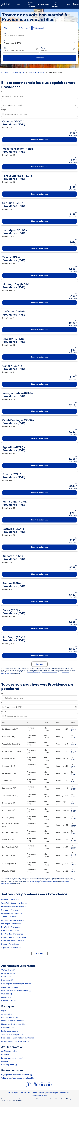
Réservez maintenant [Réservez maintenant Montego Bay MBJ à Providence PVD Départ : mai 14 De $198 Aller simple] (40, 303)
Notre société (7, 980)
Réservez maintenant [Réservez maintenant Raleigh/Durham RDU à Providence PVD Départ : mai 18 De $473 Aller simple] (40, 411)
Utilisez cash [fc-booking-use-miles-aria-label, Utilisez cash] (38, 28)
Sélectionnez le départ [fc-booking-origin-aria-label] (14, 36)
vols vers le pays (13, 1093)
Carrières (6, 994)
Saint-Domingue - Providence (14, 941)
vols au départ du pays (39, 1095)
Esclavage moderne (9, 1031)
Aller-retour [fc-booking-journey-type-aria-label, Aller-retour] (9, 28)
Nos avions (6, 977)
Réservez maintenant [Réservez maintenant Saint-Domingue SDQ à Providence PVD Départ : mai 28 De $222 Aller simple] (40, 438)
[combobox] (41, 96)
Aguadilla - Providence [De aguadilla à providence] (11, 947)
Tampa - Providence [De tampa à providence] (9, 917)
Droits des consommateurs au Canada (17, 1038)
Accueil (4, 72)
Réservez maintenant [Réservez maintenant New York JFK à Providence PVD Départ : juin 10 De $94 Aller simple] (40, 357)
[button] (25, 28)
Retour (43, 48)
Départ (6, 48)
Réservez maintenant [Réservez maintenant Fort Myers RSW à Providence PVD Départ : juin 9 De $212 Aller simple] (40, 248)
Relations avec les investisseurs (16, 990)
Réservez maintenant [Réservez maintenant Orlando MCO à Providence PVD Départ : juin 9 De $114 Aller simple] (40, 140)
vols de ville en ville (38, 1093)
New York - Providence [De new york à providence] (10, 927)
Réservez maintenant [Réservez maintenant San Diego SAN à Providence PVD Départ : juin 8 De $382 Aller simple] (40, 656)
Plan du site (6, 997)
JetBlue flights (18, 72)
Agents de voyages (9, 987)
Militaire (4, 1061)
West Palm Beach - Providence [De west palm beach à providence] (14, 903)
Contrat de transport (10, 1017)
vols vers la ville (25, 1093)
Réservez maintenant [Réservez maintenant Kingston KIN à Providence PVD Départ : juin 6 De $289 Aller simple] (40, 574)
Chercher (40, 58)
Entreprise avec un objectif (12, 1058)
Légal (3, 1010)
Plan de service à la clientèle (13, 1024)
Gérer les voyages (31, 4)
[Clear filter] (76, 105)
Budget (4, 110)
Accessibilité (6, 1014)
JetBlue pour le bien (9, 1051)
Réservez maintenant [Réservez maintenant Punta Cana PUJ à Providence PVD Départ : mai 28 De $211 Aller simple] (40, 520)
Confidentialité (7, 1028)
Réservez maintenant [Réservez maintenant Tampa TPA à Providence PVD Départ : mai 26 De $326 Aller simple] (40, 275)
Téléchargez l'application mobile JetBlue (18, 1078)
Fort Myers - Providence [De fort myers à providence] (11, 913)
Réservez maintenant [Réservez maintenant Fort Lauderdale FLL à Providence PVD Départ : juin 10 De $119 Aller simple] (40, 194)
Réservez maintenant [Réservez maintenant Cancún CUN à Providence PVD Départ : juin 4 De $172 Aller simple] (40, 384)
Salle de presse (9, 1065)
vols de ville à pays (52, 1093)
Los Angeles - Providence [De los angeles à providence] (12, 934)
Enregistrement (43, 4)
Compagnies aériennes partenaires (16, 983)
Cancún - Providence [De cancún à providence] (10, 930)
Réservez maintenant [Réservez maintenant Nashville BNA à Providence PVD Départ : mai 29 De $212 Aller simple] (40, 547)
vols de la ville (64, 1093)
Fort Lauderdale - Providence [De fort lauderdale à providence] (13, 906)
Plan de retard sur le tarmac (12, 1021)
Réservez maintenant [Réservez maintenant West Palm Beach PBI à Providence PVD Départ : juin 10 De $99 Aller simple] (40, 167)
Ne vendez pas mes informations (15, 1041)
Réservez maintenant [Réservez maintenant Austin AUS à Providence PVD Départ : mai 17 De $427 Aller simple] (40, 601)
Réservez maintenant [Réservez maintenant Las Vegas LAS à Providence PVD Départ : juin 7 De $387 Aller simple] (40, 330)
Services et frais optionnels (12, 1034)
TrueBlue (66, 4)
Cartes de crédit (8, 970)
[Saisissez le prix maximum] (40, 114)
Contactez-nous (8, 1001)
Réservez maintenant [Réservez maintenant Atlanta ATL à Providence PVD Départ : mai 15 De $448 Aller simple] (40, 493)
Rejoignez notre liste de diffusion (16, 1075)
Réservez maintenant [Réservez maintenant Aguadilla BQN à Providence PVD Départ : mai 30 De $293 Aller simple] (40, 465)
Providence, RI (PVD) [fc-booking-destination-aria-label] (12, 43)
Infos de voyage (57, 4)
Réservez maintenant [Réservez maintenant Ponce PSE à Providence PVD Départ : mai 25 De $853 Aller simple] (40, 628)
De (5, 33)
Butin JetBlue (8, 973)
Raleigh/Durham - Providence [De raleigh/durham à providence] (13, 937)
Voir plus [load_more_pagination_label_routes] (39, 953)
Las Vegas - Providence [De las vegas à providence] (11, 924)
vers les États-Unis (36, 72)
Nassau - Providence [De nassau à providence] (10, 944)
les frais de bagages (33, 672)
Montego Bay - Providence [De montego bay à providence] (12, 920)
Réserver (21, 4)
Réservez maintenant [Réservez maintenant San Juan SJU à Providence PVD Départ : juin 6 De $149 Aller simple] (40, 221)
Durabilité (5, 1054)
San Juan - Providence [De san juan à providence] (10, 910)
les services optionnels (49, 672)
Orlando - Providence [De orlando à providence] (10, 900)
